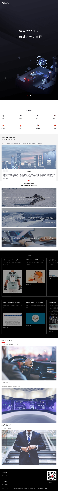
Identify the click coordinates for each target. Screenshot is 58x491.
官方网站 (22, 488)
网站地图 (35, 488)
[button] (30, 95)
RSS (39, 488)
